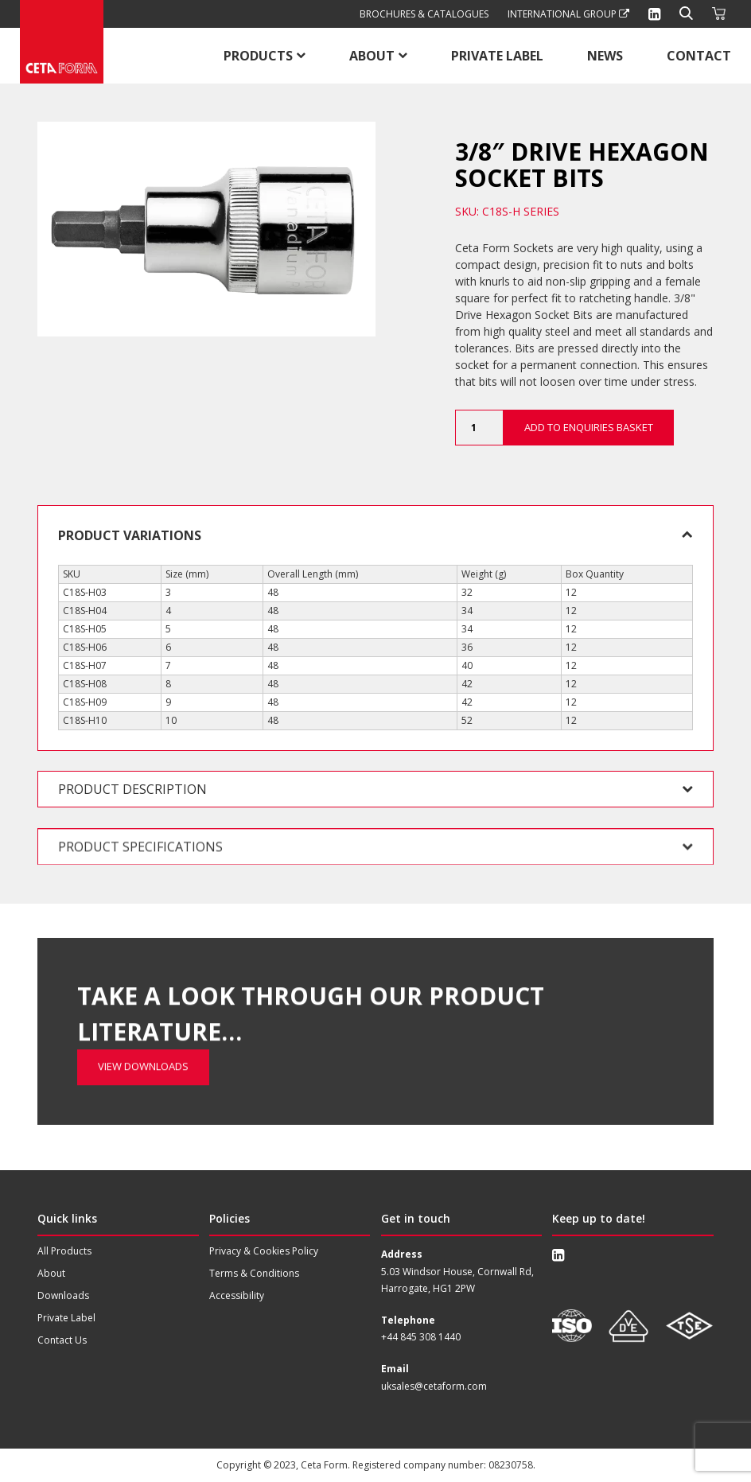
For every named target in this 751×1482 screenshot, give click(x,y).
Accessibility (236, 1295)
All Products (64, 1251)
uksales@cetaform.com (434, 1386)
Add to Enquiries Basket (588, 427)
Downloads (63, 1295)
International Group (568, 14)
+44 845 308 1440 (421, 1337)
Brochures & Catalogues (424, 14)
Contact (699, 55)
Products (258, 55)
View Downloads (143, 981)
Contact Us (62, 1340)
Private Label (497, 55)
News (605, 55)
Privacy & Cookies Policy (263, 1251)
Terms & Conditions (254, 1273)
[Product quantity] (479, 427)
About (372, 55)
